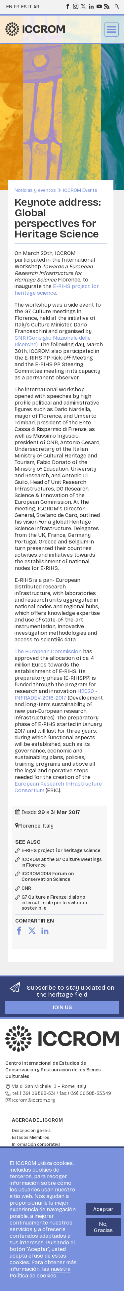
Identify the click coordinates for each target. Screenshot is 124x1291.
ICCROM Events (80, 190)
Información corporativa (36, 1144)
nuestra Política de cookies (40, 1272)
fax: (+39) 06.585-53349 (85, 1093)
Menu (111, 29)
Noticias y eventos (35, 190)
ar (36, 7)
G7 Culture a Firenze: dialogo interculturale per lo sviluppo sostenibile (54, 903)
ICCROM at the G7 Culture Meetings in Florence (61, 862)
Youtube (99, 6)
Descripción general (32, 1130)
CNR (26, 888)
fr (17, 7)
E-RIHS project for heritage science (60, 850)
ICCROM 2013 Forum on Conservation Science (47, 876)
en (9, 7)
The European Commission (48, 651)
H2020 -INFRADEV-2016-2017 (56, 694)
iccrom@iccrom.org (33, 1100)
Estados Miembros (30, 1137)
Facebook (67, 6)
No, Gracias (103, 1227)
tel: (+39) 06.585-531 (33, 1093)
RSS (106, 6)
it (30, 7)
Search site (116, 4)
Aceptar (103, 1209)
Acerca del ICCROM (37, 1120)
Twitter (83, 6)
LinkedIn (91, 6)
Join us (62, 1007)
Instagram (75, 6)
